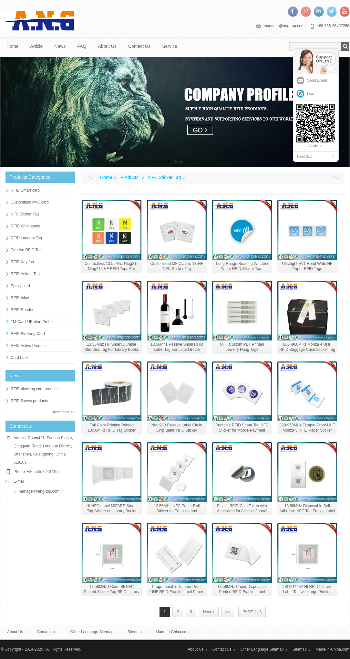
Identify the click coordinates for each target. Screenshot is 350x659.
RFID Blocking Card (28, 333)
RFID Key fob (22, 262)
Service (169, 46)
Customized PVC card (30, 202)
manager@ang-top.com (284, 26)
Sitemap (135, 632)
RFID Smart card (25, 190)
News (60, 46)
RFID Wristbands (25, 226)
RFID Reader (22, 310)
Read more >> (64, 412)
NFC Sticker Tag (25, 214)
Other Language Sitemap (91, 632)
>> (227, 612)
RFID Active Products (29, 345)
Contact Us (139, 46)
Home (12, 46)
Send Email (317, 80)
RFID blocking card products (35, 389)
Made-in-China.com (173, 632)
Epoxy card (20, 286)
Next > (208, 612)
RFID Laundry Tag (26, 238)
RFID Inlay (20, 298)
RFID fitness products (29, 401)
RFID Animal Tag (25, 274)
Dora (311, 93)
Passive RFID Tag (26, 250)
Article (36, 46)
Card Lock (19, 357)
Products (130, 177)
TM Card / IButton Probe (32, 321)
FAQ (81, 46)
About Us (107, 46)
